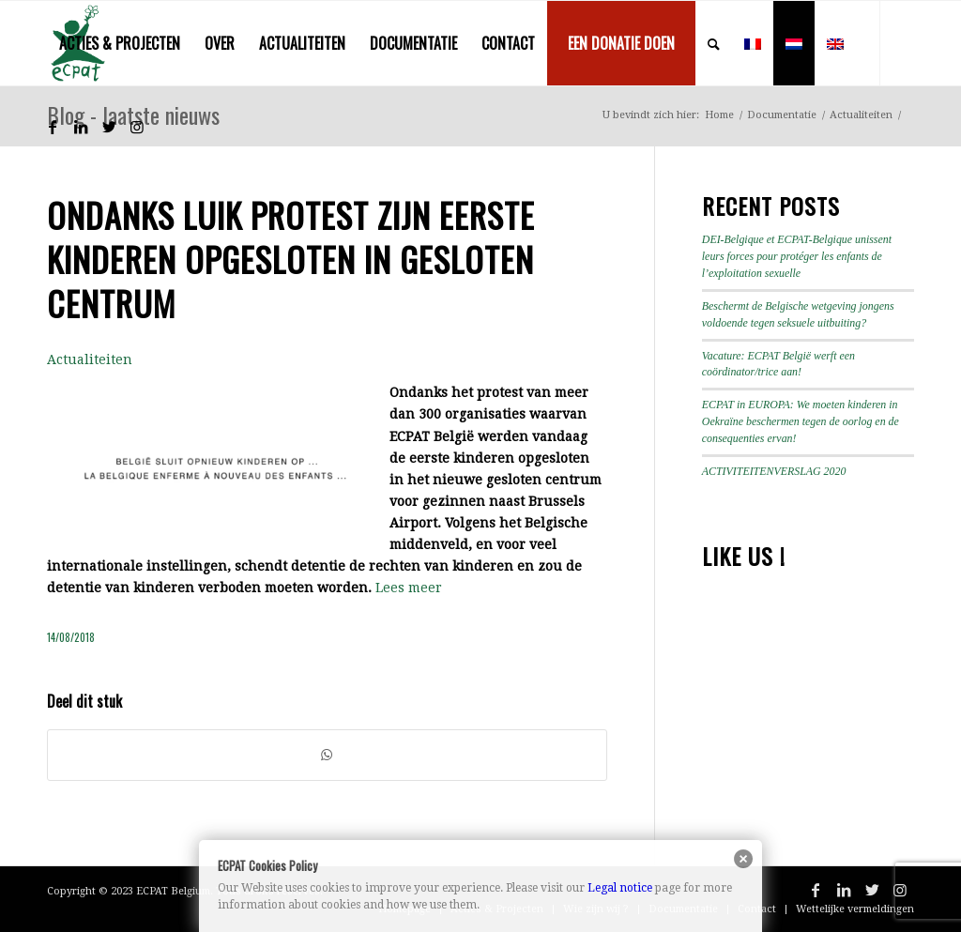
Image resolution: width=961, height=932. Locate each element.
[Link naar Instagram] (137, 127)
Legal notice (619, 887)
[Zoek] (713, 43)
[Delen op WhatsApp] (327, 755)
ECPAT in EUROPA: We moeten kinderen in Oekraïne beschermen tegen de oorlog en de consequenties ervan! (800, 421)
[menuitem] (119, 43)
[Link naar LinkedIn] (81, 127)
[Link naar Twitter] (109, 127)
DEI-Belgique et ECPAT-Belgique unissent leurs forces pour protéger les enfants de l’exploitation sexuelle (797, 256)
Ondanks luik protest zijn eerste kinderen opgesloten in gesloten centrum (291, 259)
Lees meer (408, 587)
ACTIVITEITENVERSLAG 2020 (774, 471)
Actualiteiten (89, 359)
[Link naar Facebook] (52, 127)
